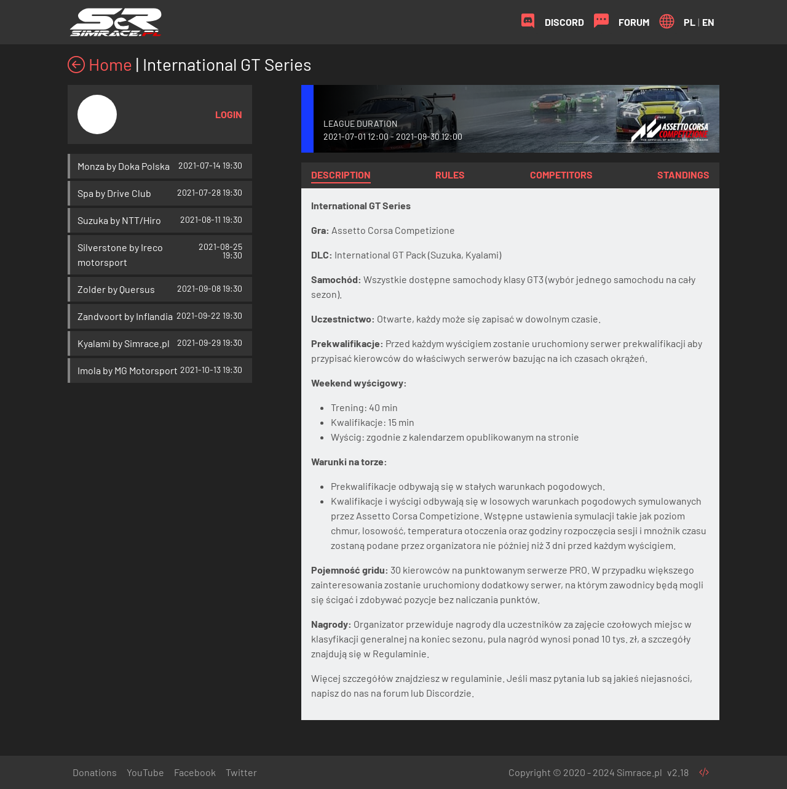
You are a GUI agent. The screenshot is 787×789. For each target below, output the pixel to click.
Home (100, 64)
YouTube (145, 772)
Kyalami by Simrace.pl (123, 343)
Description (341, 174)
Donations (95, 772)
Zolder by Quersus (116, 289)
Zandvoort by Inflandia (125, 316)
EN (708, 22)
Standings (683, 174)
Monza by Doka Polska (123, 166)
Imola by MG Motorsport (127, 370)
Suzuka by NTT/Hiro (119, 220)
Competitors (561, 174)
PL (689, 22)
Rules (450, 174)
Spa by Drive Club (114, 193)
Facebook (195, 772)
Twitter (241, 772)
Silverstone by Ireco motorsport (120, 254)
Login (228, 114)
